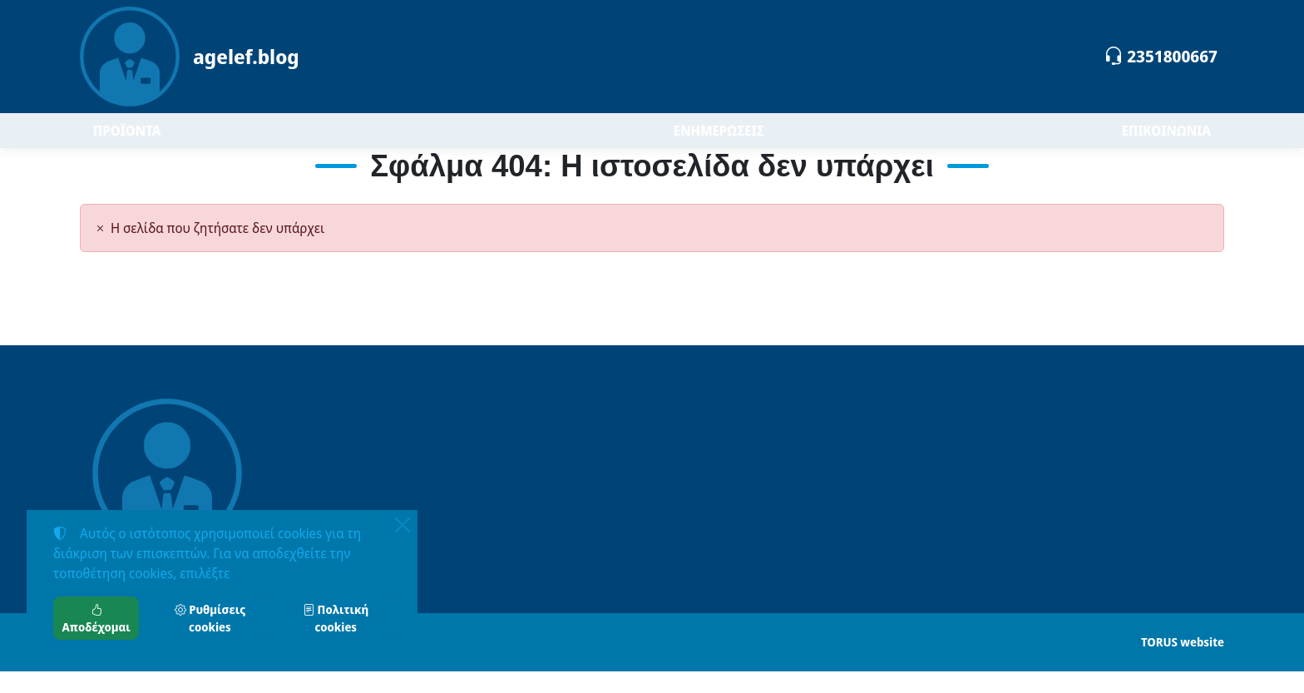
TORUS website (1182, 663)
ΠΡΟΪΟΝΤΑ (175, 141)
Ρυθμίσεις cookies (210, 618)
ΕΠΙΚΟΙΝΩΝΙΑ (1166, 141)
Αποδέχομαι (96, 618)
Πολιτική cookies (335, 618)
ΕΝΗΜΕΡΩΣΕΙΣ (719, 141)
